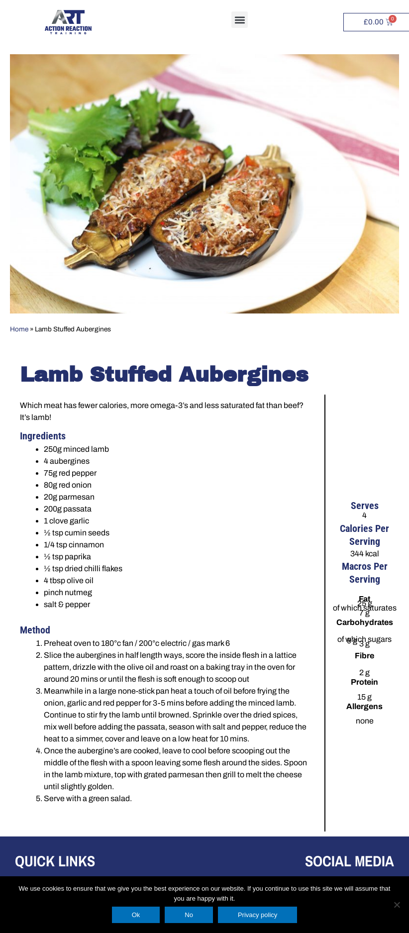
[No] (397, 905)
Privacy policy (257, 915)
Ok (136, 915)
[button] (239, 19)
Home (19, 329)
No (189, 915)
